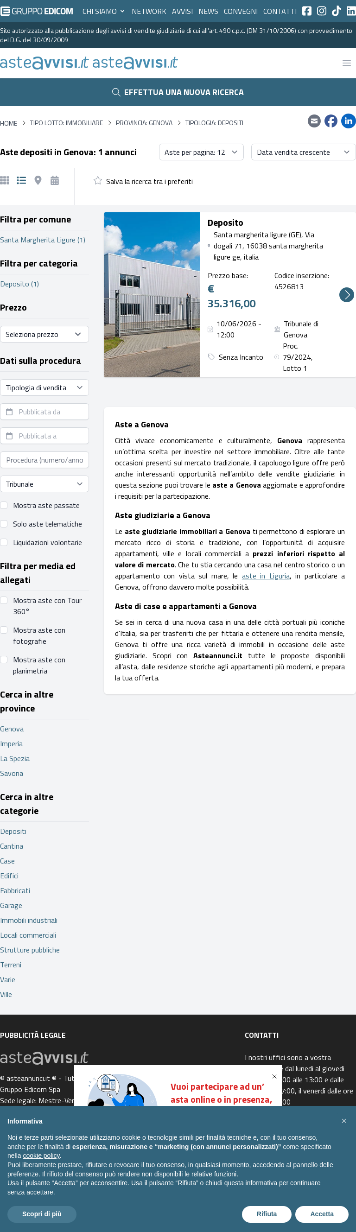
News (208, 11)
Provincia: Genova (144, 122)
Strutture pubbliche (30, 949)
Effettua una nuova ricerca (178, 92)
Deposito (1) (19, 283)
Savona (11, 773)
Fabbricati (15, 890)
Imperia (11, 743)
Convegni (241, 11)
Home (8, 123)
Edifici (9, 875)
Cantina (11, 845)
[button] (276, 1076)
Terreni (10, 964)
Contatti (280, 11)
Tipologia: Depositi (214, 122)
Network (149, 11)
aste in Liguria (266, 575)
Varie (7, 979)
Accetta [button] (322, 1214)
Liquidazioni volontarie (47, 542)
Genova (12, 728)
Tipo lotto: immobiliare (66, 122)
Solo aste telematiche (47, 523)
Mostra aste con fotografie (39, 635)
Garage (11, 905)
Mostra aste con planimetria (39, 665)
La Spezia (15, 758)
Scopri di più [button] (42, 1214)
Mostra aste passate (46, 505)
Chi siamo (104, 11)
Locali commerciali (28, 934)
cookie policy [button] (41, 1155)
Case (7, 860)
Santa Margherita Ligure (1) (42, 239)
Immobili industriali (28, 920)
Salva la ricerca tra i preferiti (149, 181)
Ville (6, 994)
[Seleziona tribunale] (44, 484)
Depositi (13, 831)
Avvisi (182, 11)
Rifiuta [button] (267, 1214)
